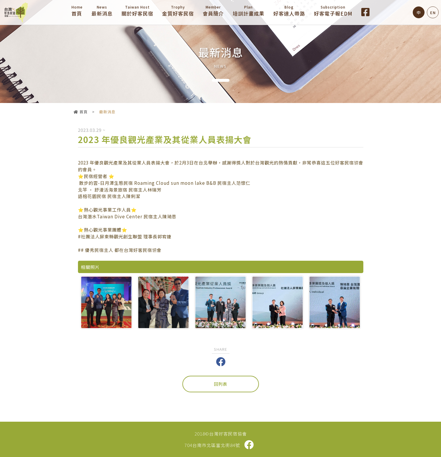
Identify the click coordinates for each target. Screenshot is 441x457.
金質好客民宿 (178, 10)
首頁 (77, 10)
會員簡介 (213, 10)
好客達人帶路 (289, 10)
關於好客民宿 (137, 10)
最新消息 (102, 10)
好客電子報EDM (333, 10)
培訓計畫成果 (248, 10)
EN (433, 12)
